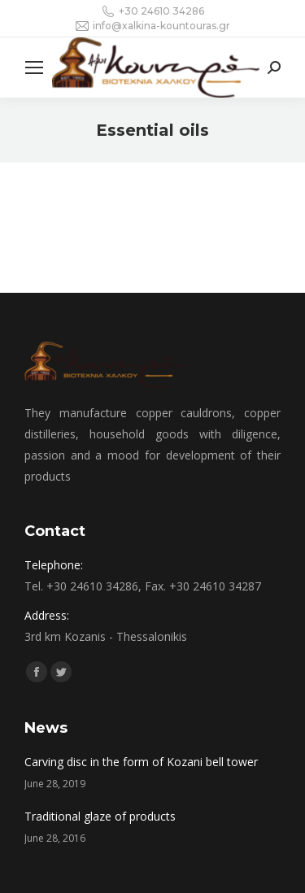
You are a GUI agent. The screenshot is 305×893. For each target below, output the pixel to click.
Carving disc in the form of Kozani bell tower (141, 761)
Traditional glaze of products (100, 816)
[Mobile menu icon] (34, 67)
